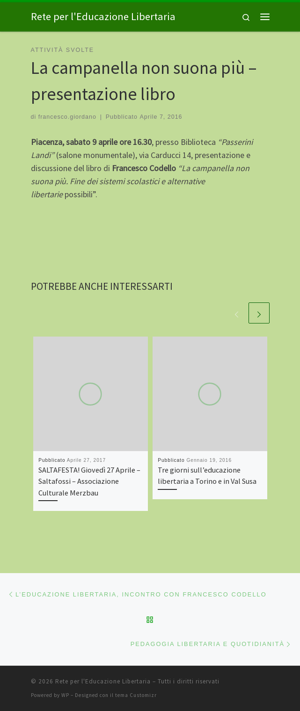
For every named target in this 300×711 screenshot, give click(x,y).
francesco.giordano (67, 117)
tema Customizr (136, 695)
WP (65, 695)
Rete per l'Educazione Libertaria (103, 681)
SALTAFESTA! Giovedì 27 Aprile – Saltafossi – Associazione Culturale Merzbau (89, 481)
